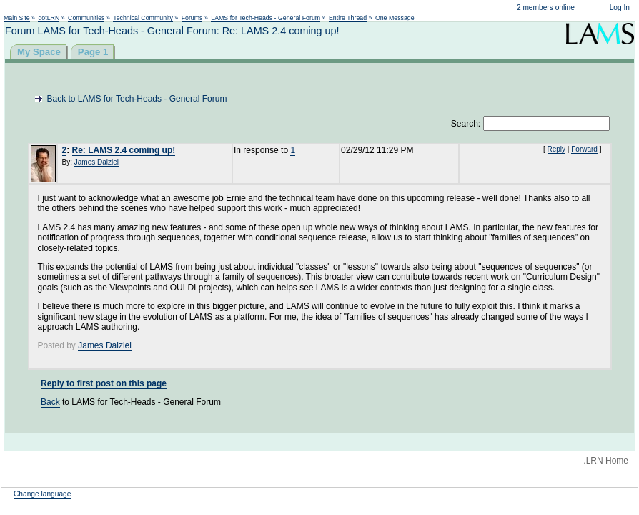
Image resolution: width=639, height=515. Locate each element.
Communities (86, 17)
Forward (584, 149)
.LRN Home (605, 461)
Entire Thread (348, 17)
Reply (557, 149)
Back (50, 402)
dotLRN (48, 17)
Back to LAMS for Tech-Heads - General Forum (137, 99)
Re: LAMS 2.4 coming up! (124, 150)
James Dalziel (96, 162)
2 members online (546, 7)
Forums (192, 17)
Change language (42, 494)
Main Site (17, 17)
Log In (620, 7)
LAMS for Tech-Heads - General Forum (265, 17)
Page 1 (93, 51)
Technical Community (143, 17)
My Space (39, 51)
